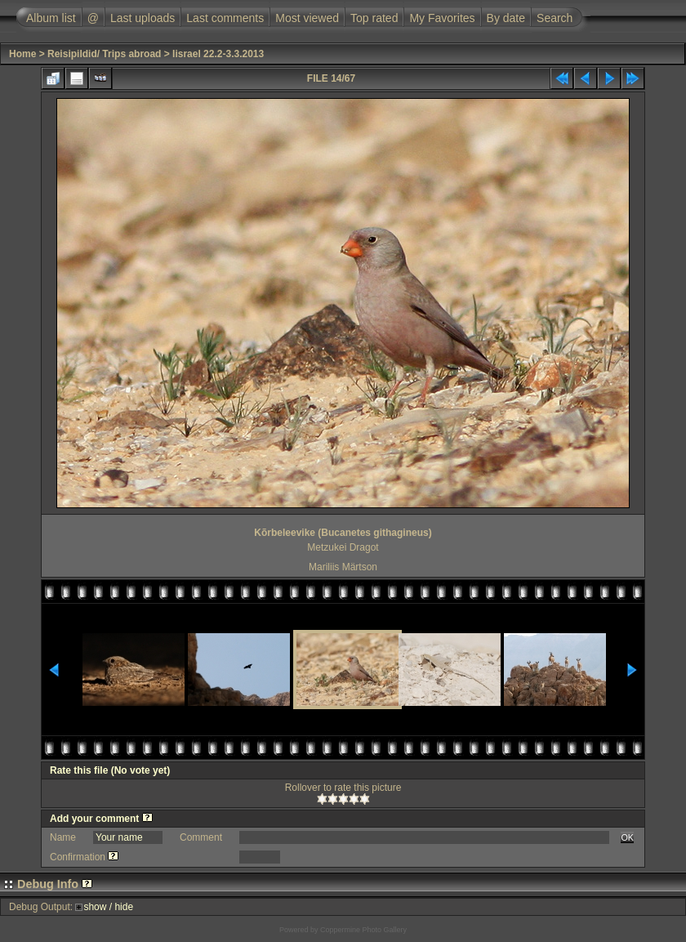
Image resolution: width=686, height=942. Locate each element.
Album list (51, 18)
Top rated (374, 18)
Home (22, 54)
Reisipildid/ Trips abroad (104, 54)
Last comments (225, 18)
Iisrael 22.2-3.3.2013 (218, 54)
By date (506, 18)
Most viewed (307, 18)
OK (627, 837)
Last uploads (142, 18)
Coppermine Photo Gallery (363, 930)
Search (554, 18)
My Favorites (441, 18)
